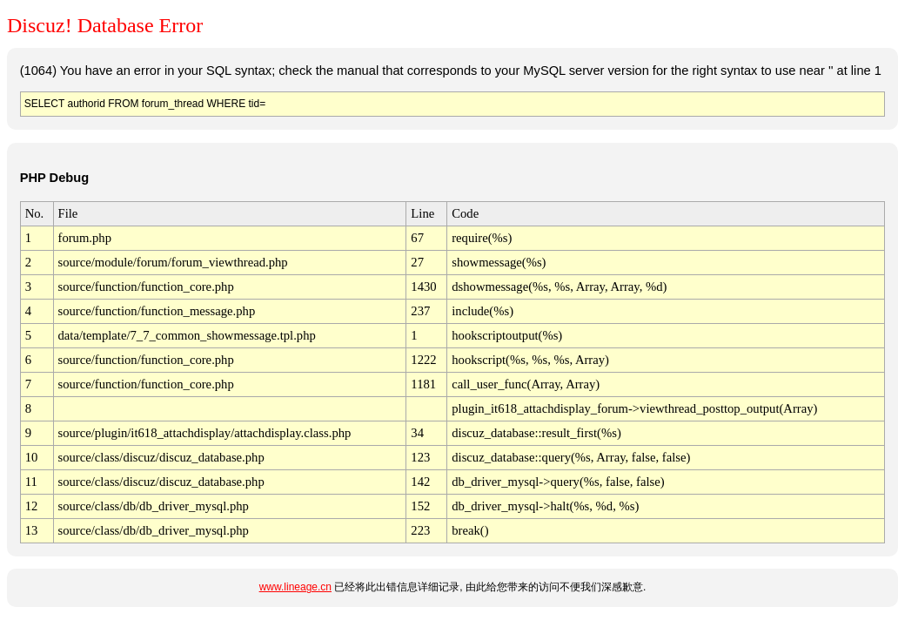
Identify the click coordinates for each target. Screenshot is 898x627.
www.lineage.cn (295, 587)
